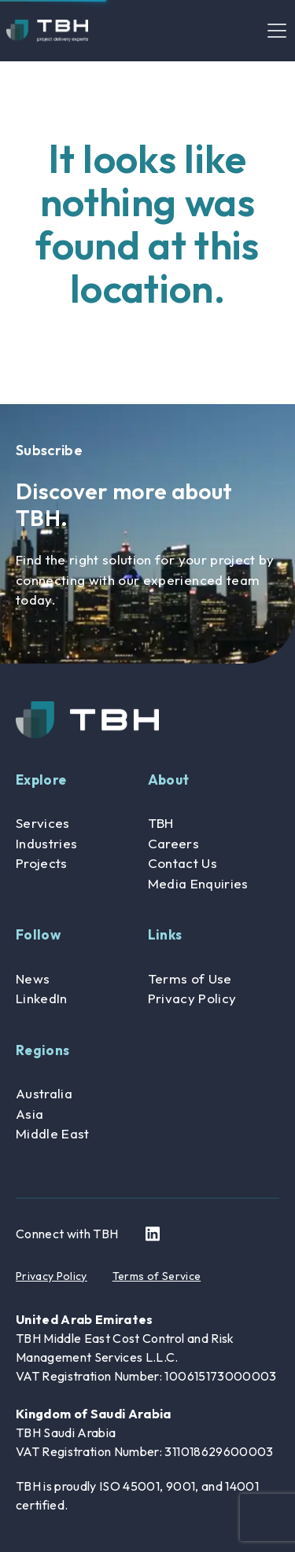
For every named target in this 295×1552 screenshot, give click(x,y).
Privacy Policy (192, 998)
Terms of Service (156, 1276)
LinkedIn (42, 998)
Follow (38, 934)
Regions (42, 1050)
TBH (161, 823)
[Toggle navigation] (277, 31)
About (169, 779)
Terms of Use (190, 978)
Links (165, 934)
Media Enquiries (198, 883)
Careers (173, 843)
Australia (44, 1093)
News (33, 978)
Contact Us (182, 863)
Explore (41, 779)
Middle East (53, 1133)
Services (43, 823)
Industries (46, 843)
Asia (29, 1113)
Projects (42, 863)
